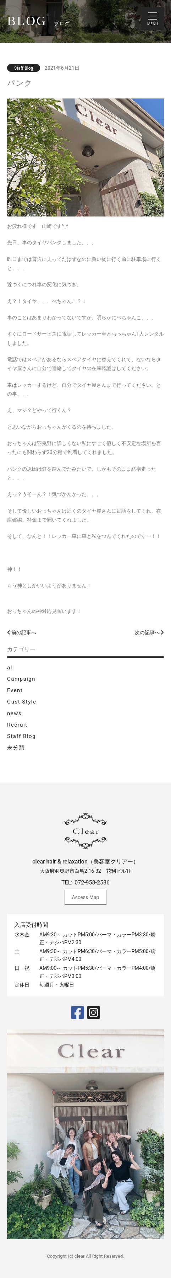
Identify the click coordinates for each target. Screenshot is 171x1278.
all (10, 667)
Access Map (85, 897)
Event (15, 690)
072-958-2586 (92, 882)
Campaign (21, 679)
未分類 (16, 747)
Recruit (17, 725)
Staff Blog (21, 736)
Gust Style (21, 702)
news (14, 713)
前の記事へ (21, 632)
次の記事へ (149, 632)
